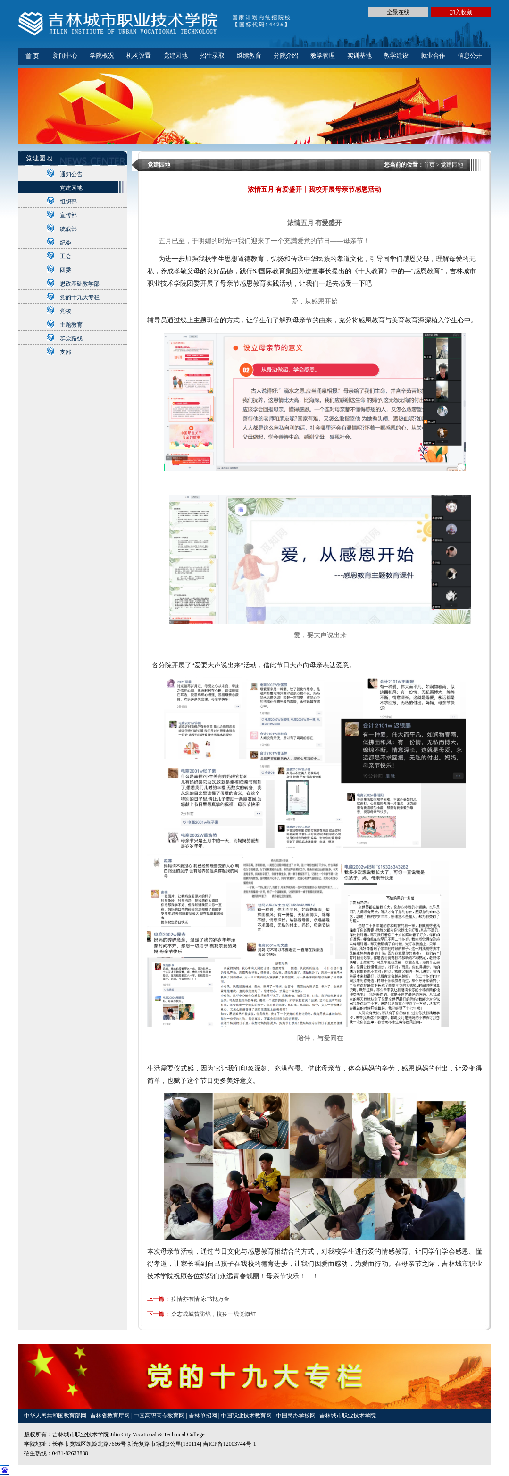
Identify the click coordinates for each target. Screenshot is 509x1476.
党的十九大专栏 (80, 297)
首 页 (32, 55)
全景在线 (398, 12)
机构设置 (138, 55)
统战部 (68, 229)
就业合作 (433, 55)
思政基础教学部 (80, 283)
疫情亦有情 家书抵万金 (200, 1299)
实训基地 (359, 55)
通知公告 (71, 174)
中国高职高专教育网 (160, 1415)
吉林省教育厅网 (110, 1415)
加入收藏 (461, 12)
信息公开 (470, 55)
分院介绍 (286, 55)
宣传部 (68, 215)
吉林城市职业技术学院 (347, 1415)
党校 (65, 311)
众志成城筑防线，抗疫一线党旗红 (213, 1314)
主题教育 (71, 324)
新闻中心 (65, 55)
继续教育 (249, 55)
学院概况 (102, 55)
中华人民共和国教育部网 (56, 1415)
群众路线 (71, 338)
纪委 (65, 242)
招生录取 (212, 55)
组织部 (68, 201)
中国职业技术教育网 (247, 1415)
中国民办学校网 (296, 1415)
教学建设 (396, 55)
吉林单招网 (203, 1415)
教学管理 (322, 55)
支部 (65, 352)
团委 (65, 270)
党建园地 (175, 55)
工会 (65, 256)
